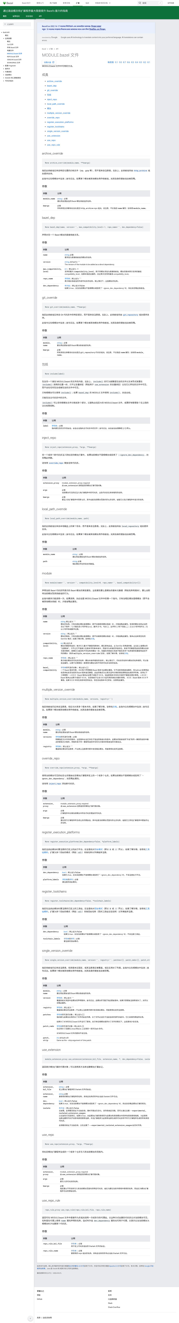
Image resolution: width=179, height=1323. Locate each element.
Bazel (44, 49)
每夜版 (111, 62)
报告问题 (49, 62)
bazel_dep (52, 86)
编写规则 (16, 16)
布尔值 (67, 286)
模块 (49, 108)
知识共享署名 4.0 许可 (76, 1266)
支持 (110, 1295)
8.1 (148, 62)
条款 (39, 1318)
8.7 (124, 62)
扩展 (51, 49)
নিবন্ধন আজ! (96, 26)
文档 (92, 639)
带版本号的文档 (101, 3)
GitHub (171, 3)
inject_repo (52, 99)
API (57, 49)
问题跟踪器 (112, 1299)
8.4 (136, 62)
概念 (5, 16)
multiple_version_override (58, 113)
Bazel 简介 (26, 3)
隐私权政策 (47, 1318)
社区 (87, 3)
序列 (71, 880)
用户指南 (53, 3)
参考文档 (66, 3)
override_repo (53, 117)
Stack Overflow (114, 1307)
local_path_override (56, 104)
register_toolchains (55, 126)
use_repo (51, 140)
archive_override (54, 81)
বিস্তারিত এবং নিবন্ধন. (97, 29)
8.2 (144, 62)
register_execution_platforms (60, 122)
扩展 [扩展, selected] (78, 3)
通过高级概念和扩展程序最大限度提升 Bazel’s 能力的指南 (35, 10)
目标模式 (99, 849)
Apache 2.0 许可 (115, 1266)
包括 (49, 95)
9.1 (116, 62)
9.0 (120, 62)
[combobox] (150, 3)
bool (64, 872)
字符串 (67, 279)
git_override (52, 90)
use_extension (53, 136)
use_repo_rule (53, 145)
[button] (17, 19)
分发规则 (29, 16)
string (59, 199)
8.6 (128, 62)
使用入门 (40, 3)
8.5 (132, 62)
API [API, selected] (40, 16)
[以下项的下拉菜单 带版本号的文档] (111, 3)
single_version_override (58, 131)
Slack (110, 1303)
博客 (39, 1295)
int (66, 269)
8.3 (140, 62)
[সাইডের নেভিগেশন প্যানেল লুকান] (30, 1318)
